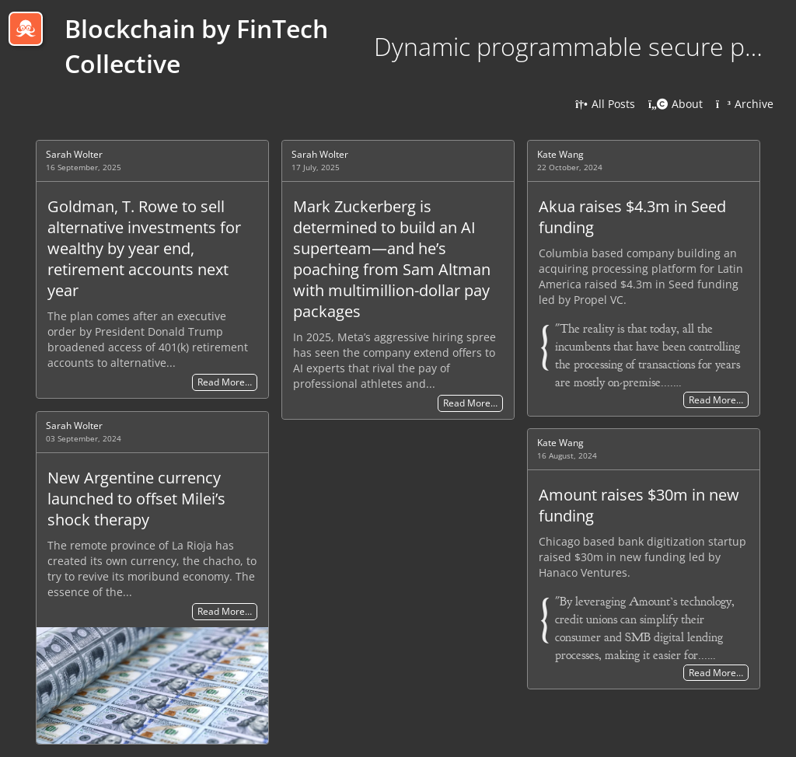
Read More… (224, 382)
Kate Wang (560, 154)
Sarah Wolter (74, 154)
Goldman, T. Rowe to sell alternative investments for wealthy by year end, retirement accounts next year (144, 248)
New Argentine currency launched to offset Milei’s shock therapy (136, 498)
